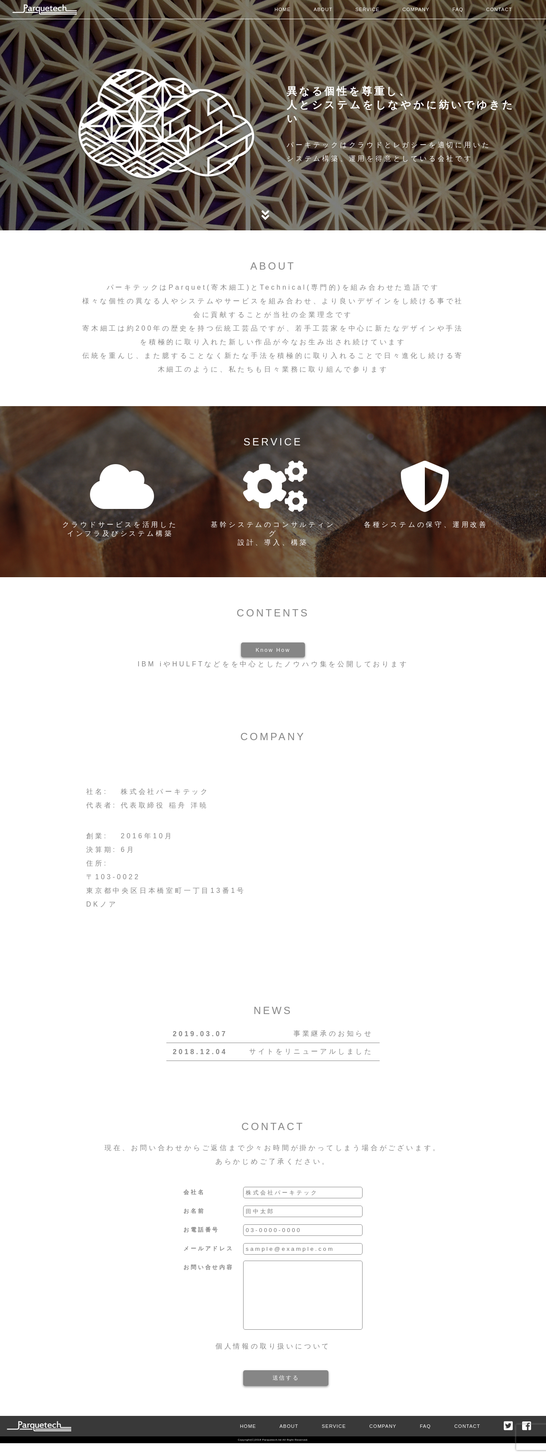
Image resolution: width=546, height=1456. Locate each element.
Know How (273, 649)
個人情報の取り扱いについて (273, 1359)
